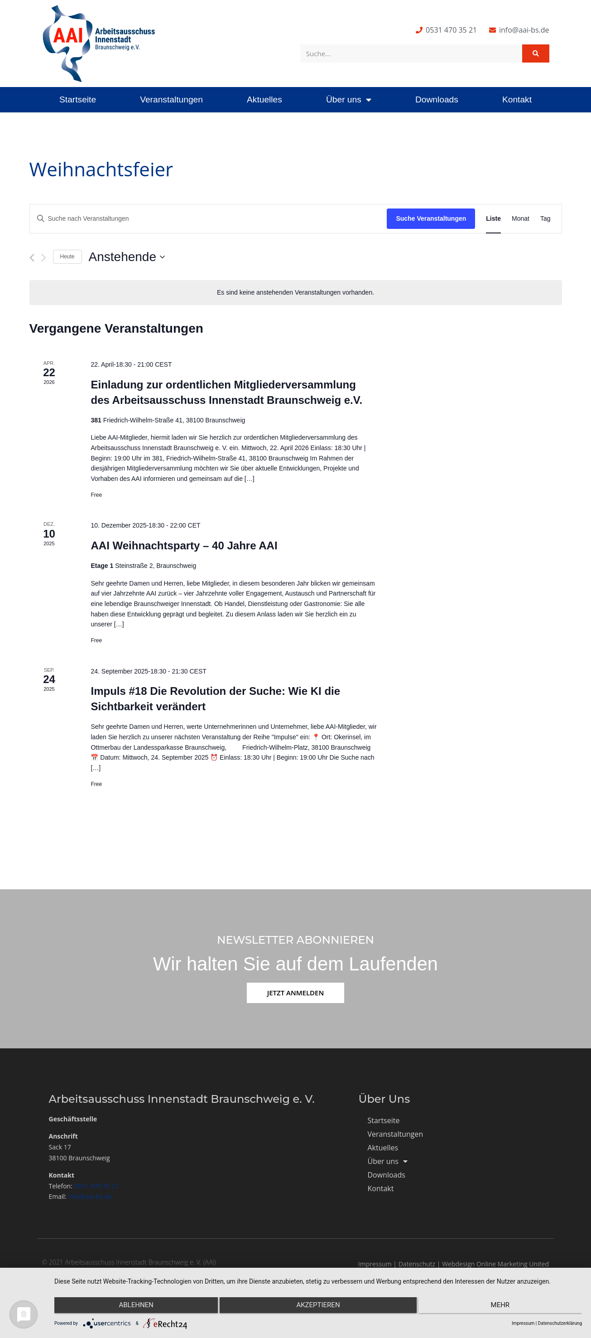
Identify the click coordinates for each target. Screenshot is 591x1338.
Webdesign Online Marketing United (495, 1264)
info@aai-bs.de (90, 1196)
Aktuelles (264, 99)
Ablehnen (132, 1307)
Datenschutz (417, 1264)
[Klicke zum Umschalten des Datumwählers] (127, 257)
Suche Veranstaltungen (431, 218)
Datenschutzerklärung (560, 1323)
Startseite (77, 99)
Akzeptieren (318, 1307)
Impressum (375, 1264)
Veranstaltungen (171, 99)
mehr (503, 1307)
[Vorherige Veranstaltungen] (31, 257)
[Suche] (535, 53)
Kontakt (517, 99)
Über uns (348, 99)
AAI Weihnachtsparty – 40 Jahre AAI (184, 545)
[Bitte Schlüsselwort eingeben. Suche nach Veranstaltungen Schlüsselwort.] (208, 218)
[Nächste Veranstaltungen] (43, 257)
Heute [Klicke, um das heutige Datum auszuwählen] (67, 256)
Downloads (436, 99)
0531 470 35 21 (96, 1186)
